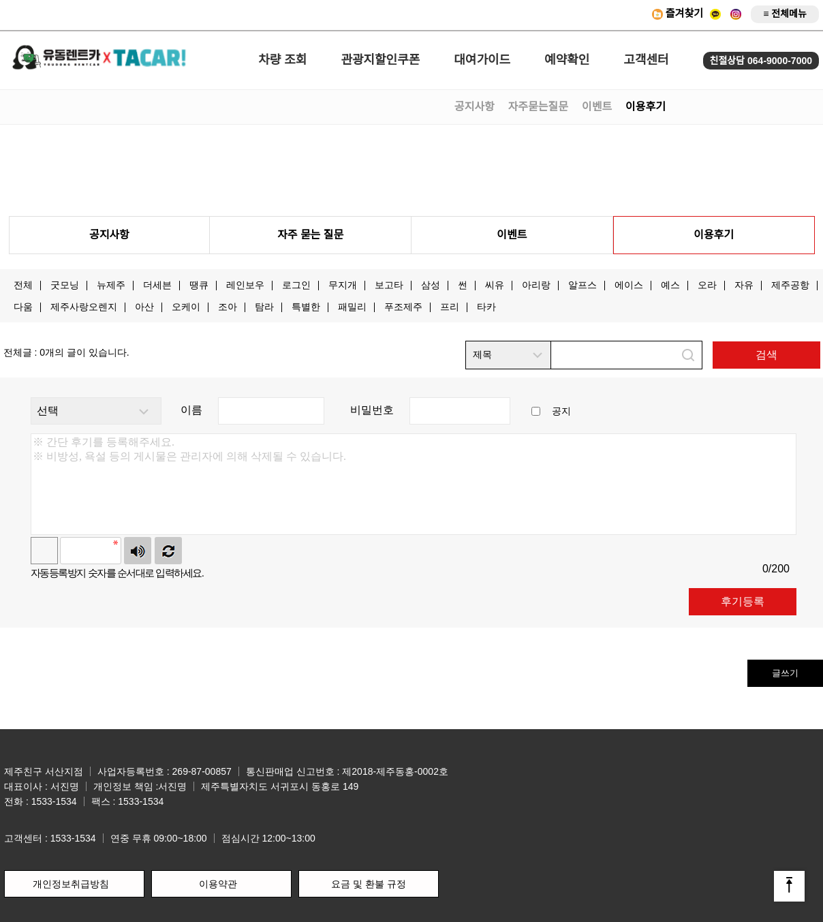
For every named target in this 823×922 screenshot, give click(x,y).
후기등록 (742, 601)
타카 (486, 306)
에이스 (629, 284)
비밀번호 (372, 410)
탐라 (264, 306)
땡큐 (198, 284)
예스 (670, 284)
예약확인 (566, 60)
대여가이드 (482, 60)
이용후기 (645, 106)
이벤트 (597, 106)
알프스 (582, 284)
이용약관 (218, 883)
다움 (23, 306)
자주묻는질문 (538, 106)
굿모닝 (64, 284)
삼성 (430, 284)
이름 (191, 410)
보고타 (389, 284)
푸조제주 (403, 306)
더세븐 (157, 284)
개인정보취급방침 (71, 883)
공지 (561, 410)
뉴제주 (111, 284)
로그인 (296, 284)
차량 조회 (282, 60)
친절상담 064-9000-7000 (761, 60)
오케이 (186, 306)
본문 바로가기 (0, 0)
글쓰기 (785, 673)
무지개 (342, 284)
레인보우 (245, 284)
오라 (707, 284)
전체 (23, 284)
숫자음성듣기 (137, 550)
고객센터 (645, 60)
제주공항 (790, 284)
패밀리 (352, 306)
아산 (144, 306)
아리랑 (536, 284)
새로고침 (168, 550)
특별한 (306, 306)
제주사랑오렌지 (83, 306)
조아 (227, 306)
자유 (744, 284)
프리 (449, 306)
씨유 (494, 284)
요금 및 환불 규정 (368, 883)
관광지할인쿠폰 (380, 60)
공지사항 (474, 106)
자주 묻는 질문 (310, 235)
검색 (766, 354)
